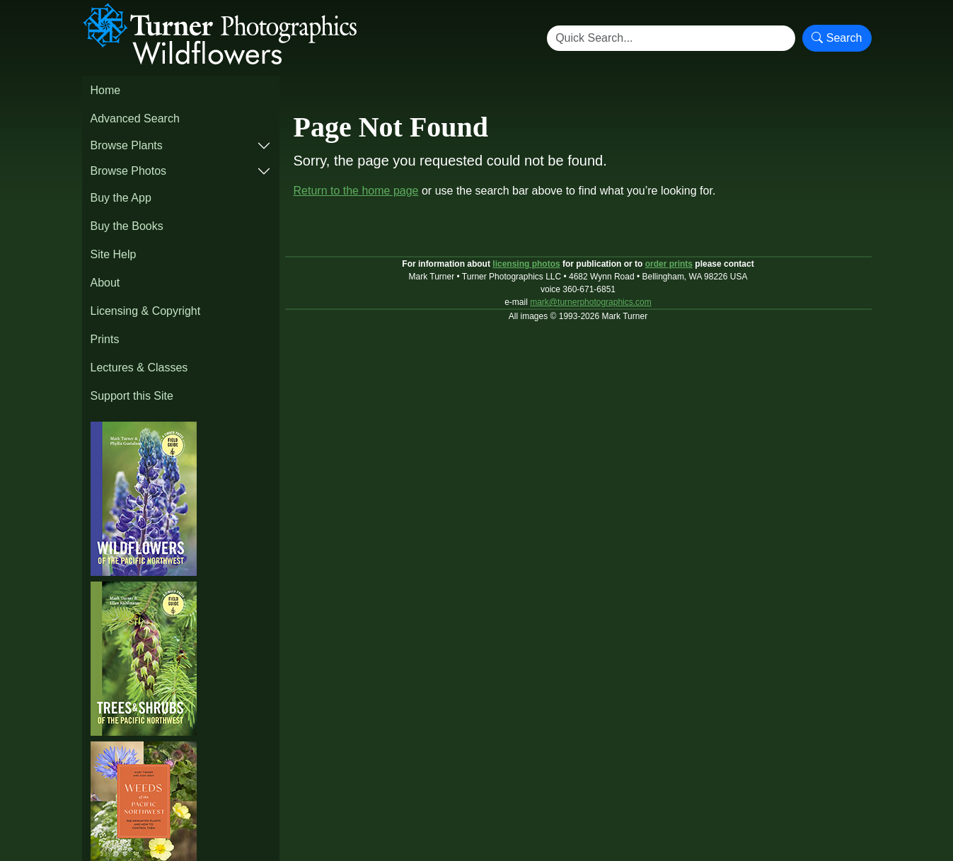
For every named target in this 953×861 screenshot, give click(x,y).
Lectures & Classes (139, 368)
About (105, 283)
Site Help (114, 254)
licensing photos (526, 264)
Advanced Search (135, 118)
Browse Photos (129, 171)
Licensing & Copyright (146, 311)
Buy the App (121, 198)
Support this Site (132, 396)
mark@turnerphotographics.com (591, 302)
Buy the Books (127, 226)
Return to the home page (356, 191)
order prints (669, 264)
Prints (105, 339)
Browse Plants (127, 145)
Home (106, 90)
